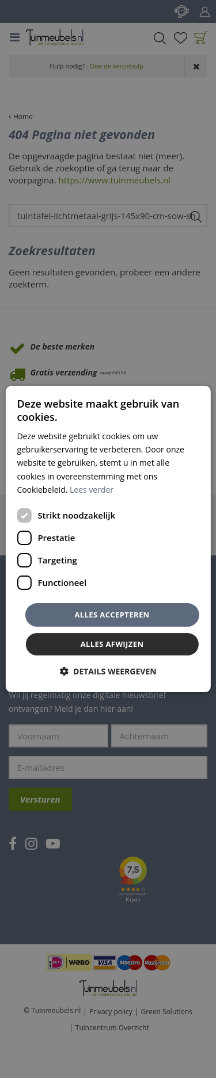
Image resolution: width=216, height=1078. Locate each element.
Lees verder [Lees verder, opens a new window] (91, 489)
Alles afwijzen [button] (112, 644)
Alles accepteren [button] (111, 614)
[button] (107, 671)
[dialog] (107, 539)
